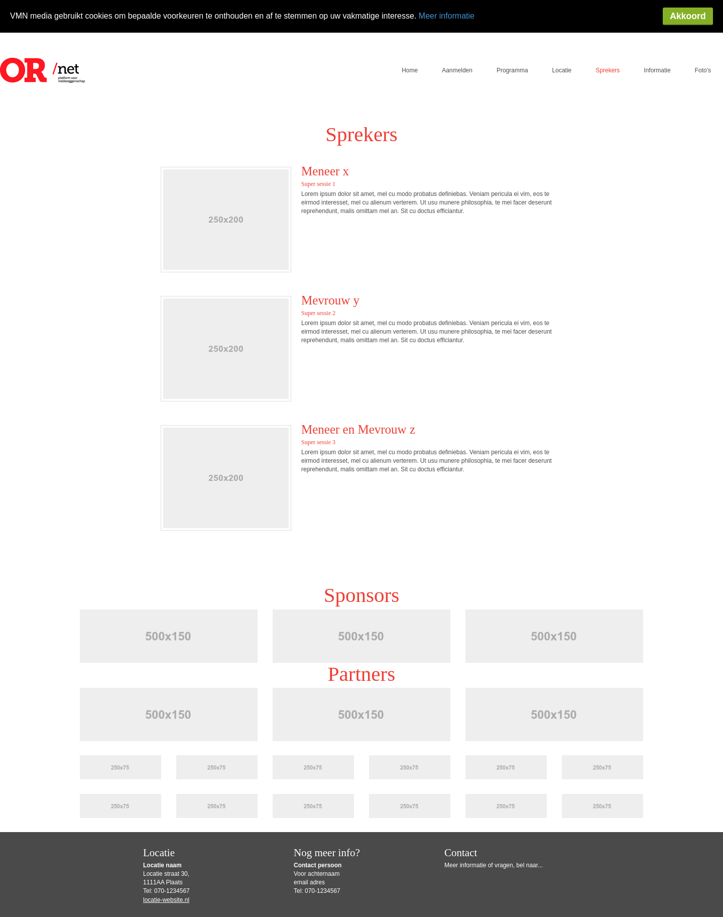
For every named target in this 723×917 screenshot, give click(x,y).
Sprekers (607, 37)
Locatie (562, 37)
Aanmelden (457, 37)
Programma (512, 37)
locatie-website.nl (166, 867)
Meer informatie (446, 16)
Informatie (657, 37)
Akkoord (687, 16)
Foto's (703, 37)
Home (410, 37)
